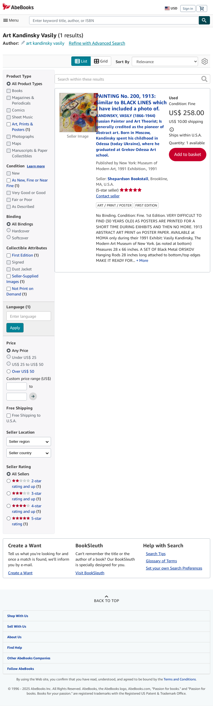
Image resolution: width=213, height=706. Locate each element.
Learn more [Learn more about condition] (36, 166)
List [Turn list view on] (81, 61)
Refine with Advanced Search (97, 43)
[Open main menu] (12, 20)
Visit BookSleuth (89, 572)
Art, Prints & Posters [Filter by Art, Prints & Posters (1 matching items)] (19, 126)
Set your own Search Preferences (174, 568)
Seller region (19, 441)
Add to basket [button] (187, 154)
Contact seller (108, 195)
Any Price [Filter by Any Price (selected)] (17, 350)
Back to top (106, 600)
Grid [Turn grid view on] (101, 61)
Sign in (188, 8)
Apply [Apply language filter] (15, 327)
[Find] (204, 20)
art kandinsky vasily (45, 43)
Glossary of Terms (161, 560)
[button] (204, 79)
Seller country (20, 453)
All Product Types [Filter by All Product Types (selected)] (24, 83)
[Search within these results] (132, 79)
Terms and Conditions (180, 679)
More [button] (143, 260)
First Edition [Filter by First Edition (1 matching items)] (22, 255)
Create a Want (20, 572)
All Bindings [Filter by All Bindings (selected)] (20, 224)
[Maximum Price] (16, 397)
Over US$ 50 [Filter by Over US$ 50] (20, 371)
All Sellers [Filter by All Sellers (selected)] (21, 474)
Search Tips (156, 553)
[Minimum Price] (16, 386)
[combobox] (114, 20)
